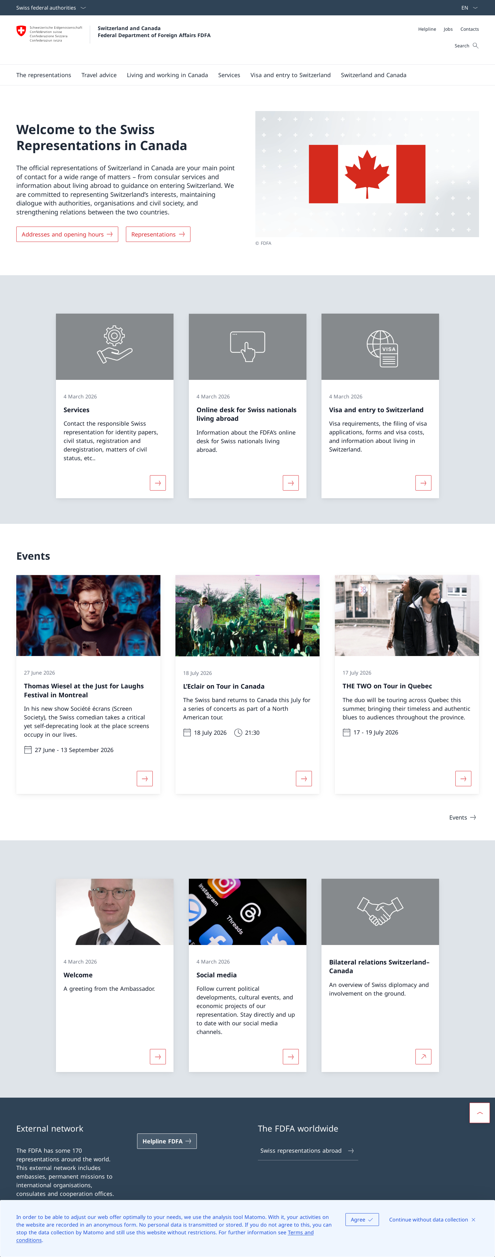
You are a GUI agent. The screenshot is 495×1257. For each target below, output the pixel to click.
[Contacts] (470, 29)
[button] (43, 75)
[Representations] (158, 234)
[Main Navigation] (242, 75)
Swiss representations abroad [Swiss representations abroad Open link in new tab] (307, 1151)
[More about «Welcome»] (158, 1056)
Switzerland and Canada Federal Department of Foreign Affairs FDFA (154, 32)
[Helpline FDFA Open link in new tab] (167, 1141)
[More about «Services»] (158, 483)
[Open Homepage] (113, 40)
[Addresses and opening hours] (67, 234)
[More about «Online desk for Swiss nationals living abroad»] (291, 483)
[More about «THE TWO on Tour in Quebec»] (463, 779)
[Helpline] (427, 29)
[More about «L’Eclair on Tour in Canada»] (304, 779)
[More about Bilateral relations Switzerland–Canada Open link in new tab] (423, 1056)
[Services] (229, 75)
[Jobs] (448, 29)
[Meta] (448, 29)
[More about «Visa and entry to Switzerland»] (423, 483)
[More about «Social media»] (291, 1056)
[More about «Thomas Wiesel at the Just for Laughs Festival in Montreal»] (144, 779)
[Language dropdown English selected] (467, 7)
